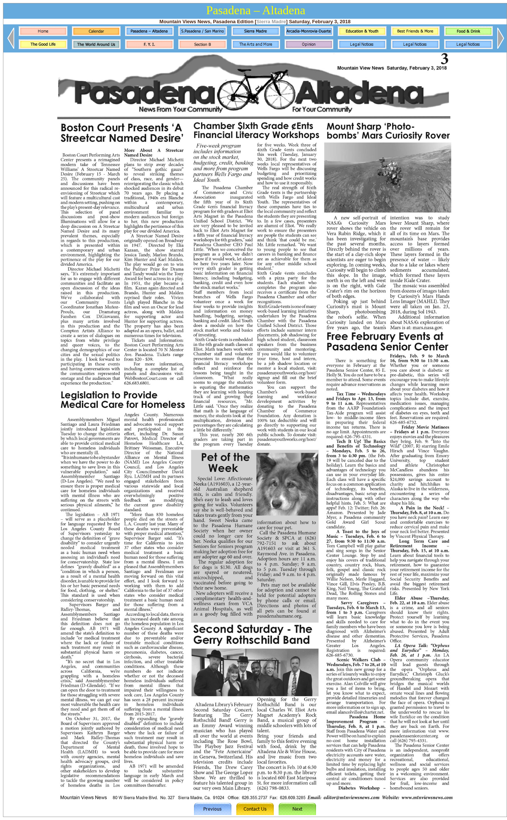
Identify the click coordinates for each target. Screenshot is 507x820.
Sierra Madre (271, 21)
